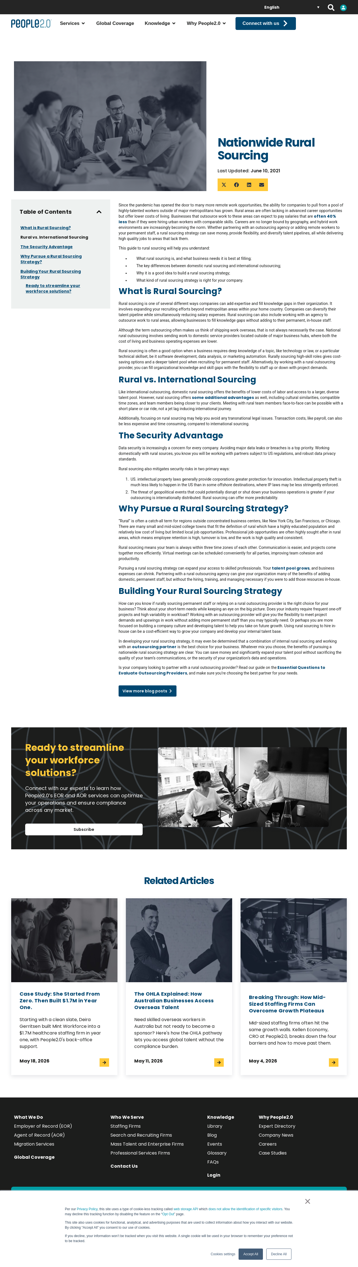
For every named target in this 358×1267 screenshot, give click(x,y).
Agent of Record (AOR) (39, 1135)
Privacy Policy (87, 1209)
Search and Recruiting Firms (141, 1135)
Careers (268, 1144)
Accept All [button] (250, 1254)
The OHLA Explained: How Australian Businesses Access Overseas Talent (174, 1000)
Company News (276, 1135)
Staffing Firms (125, 1126)
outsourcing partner (153, 647)
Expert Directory (277, 1126)
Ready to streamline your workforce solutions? (53, 288)
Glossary (217, 1153)
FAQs (213, 1162)
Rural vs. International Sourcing (54, 237)
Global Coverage (34, 1157)
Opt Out (168, 1214)
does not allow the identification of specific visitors (245, 1209)
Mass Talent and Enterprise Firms (147, 1144)
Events (214, 1144)
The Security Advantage (46, 247)
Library (214, 1126)
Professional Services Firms (140, 1153)
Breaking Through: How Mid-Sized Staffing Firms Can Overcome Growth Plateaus (287, 1004)
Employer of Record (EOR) (43, 1126)
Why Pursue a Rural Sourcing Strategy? (51, 259)
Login (213, 1175)
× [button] (307, 1201)
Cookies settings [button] (223, 1254)
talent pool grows (290, 568)
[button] (224, 184)
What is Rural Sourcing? (45, 228)
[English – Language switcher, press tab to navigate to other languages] (292, 7)
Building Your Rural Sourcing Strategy (50, 274)
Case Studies (273, 1153)
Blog (212, 1135)
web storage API (186, 1209)
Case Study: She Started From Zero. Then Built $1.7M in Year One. (60, 1000)
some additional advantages (222, 397)
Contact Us (124, 1166)
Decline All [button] (279, 1254)
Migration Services (34, 1144)
